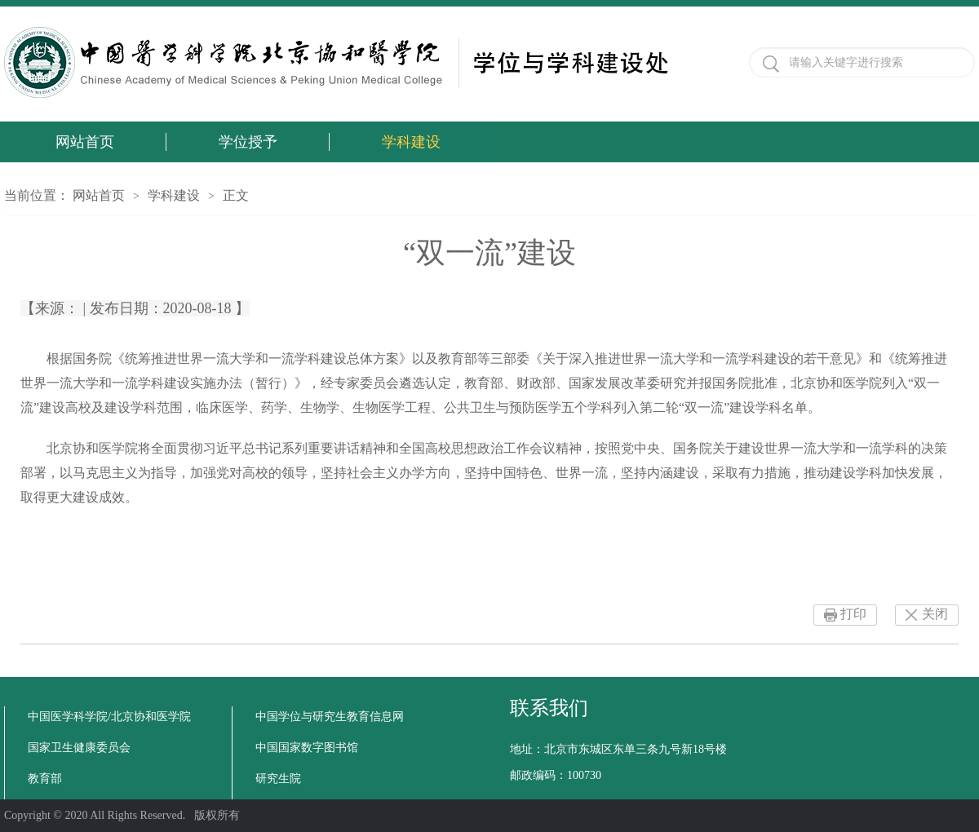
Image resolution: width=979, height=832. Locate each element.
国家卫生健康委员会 (79, 747)
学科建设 (411, 142)
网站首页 (84, 142)
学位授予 (248, 142)
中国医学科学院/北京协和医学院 (109, 716)
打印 (853, 614)
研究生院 (278, 778)
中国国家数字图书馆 (306, 747)
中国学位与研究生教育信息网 (329, 716)
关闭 (935, 614)
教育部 (45, 778)
